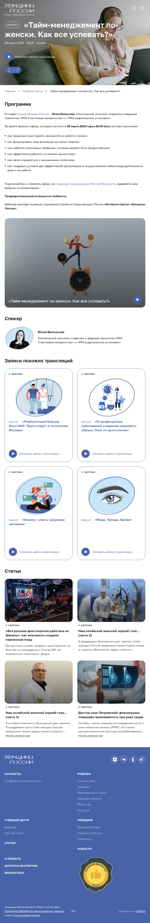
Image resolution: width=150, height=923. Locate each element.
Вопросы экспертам (21, 865)
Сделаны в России (89, 833)
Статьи (10, 843)
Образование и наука (92, 792)
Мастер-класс (14, 833)
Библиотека (14, 872)
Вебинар (12, 24)
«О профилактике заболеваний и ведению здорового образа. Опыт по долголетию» (109, 426)
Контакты (13, 773)
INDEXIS (140, 911)
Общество (84, 804)
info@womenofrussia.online (23, 781)
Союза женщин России (33, 114)
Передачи (85, 820)
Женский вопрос (88, 827)
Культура (83, 810)
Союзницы (84, 838)
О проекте (13, 858)
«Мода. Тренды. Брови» (113, 520)
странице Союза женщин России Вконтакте (85, 183)
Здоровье (83, 786)
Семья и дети (86, 781)
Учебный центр (17, 820)
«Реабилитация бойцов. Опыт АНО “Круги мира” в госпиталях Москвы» (38, 426)
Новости (84, 848)
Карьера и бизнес (89, 798)
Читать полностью (18, 735)
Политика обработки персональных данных (34, 911)
